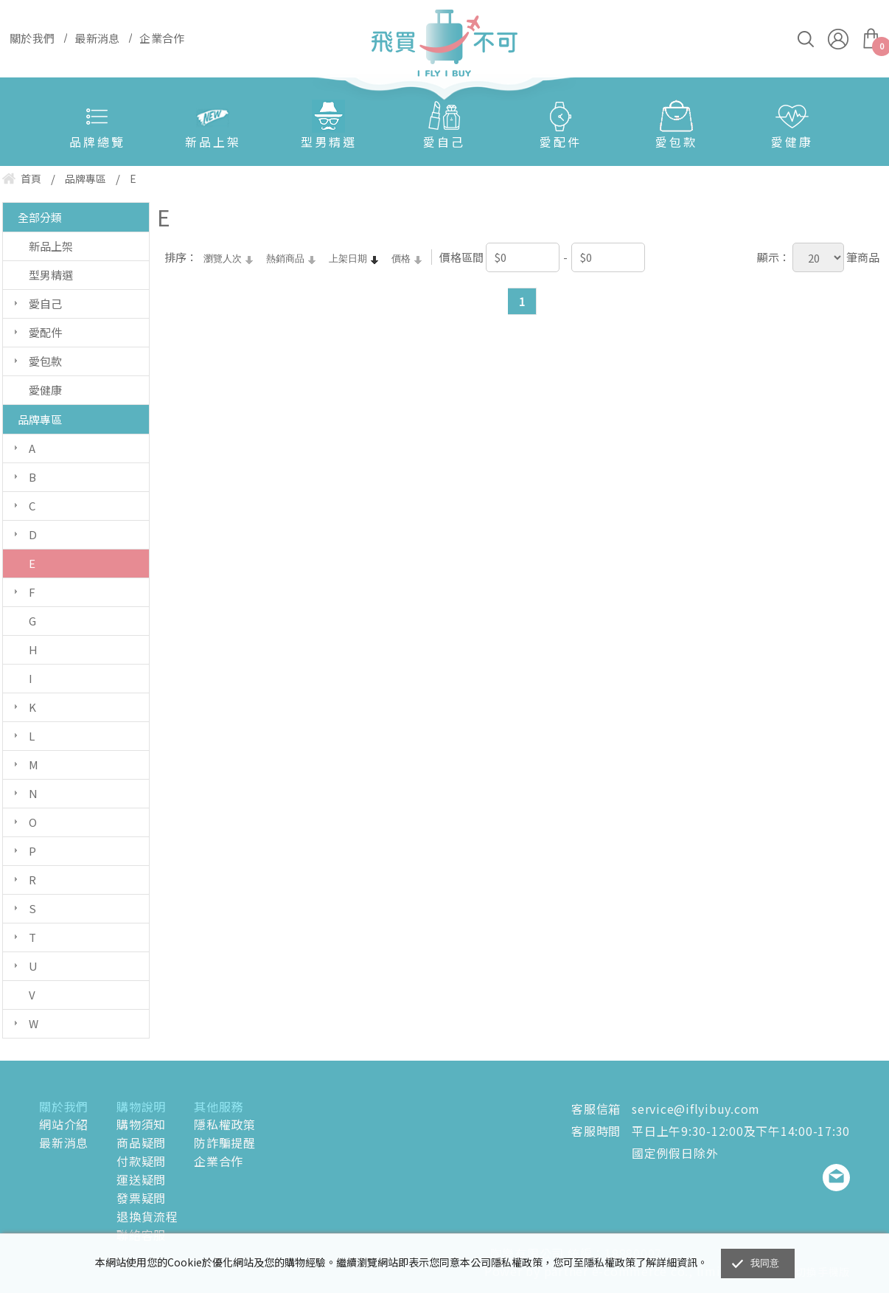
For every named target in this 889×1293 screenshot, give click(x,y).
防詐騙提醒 (225, 1142)
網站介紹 (63, 1124)
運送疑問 (141, 1179)
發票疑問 (141, 1198)
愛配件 (561, 141)
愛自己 (444, 141)
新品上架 (213, 141)
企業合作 (218, 1161)
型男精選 (329, 141)
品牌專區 (40, 419)
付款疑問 (141, 1161)
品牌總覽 (97, 141)
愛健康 (792, 141)
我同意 (765, 1263)
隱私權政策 (225, 1124)
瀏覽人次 (222, 258)
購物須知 (141, 1124)
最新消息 (63, 1142)
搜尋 (805, 39)
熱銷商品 (285, 258)
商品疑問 (141, 1142)
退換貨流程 (147, 1216)
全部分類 (40, 217)
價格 (401, 258)
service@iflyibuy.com (696, 1108)
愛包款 (676, 141)
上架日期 (348, 258)
